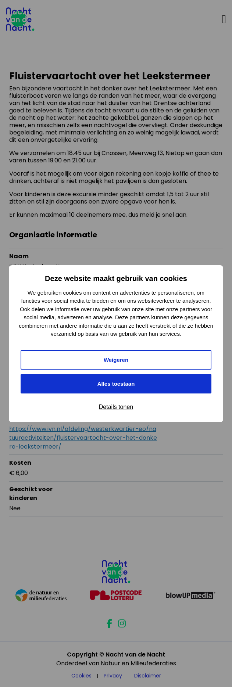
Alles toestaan (116, 384)
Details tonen (116, 407)
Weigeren (116, 360)
